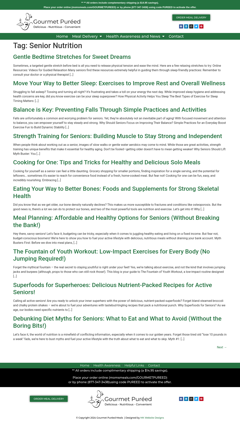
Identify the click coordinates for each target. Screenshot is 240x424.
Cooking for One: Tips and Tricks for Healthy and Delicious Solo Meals (106, 162)
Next (222, 347)
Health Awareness (106, 365)
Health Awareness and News (135, 36)
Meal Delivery (87, 36)
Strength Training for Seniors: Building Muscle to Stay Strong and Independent (117, 136)
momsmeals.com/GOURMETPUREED (93, 7)
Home (62, 36)
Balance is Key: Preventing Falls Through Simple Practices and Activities (109, 109)
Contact (176, 36)
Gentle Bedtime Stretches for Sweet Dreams (72, 56)
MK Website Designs (152, 417)
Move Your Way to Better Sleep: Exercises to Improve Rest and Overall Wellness (119, 83)
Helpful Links (134, 365)
